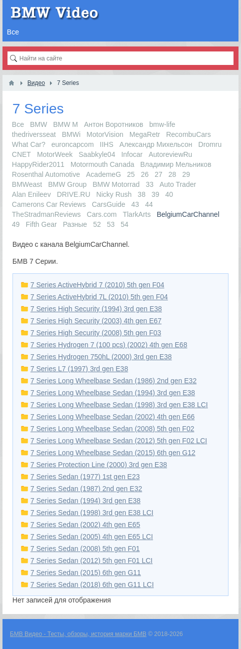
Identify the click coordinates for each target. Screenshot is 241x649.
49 (16, 224)
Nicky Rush (114, 194)
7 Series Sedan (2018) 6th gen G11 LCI (92, 585)
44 (149, 204)
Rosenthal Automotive (46, 174)
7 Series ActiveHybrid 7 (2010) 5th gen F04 (97, 285)
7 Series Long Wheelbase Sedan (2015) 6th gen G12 (113, 453)
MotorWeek (54, 154)
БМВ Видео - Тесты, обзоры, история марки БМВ (78, 634)
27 (158, 174)
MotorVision (105, 134)
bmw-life (163, 124)
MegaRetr (145, 134)
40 (170, 194)
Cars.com (102, 214)
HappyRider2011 (38, 164)
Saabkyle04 (96, 154)
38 (142, 194)
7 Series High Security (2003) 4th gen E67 (96, 321)
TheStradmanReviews (46, 214)
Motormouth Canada (102, 164)
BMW (38, 124)
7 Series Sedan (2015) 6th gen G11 (85, 573)
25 (131, 174)
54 (124, 224)
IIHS (107, 144)
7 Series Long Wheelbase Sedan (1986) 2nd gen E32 (113, 381)
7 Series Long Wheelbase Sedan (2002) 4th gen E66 (112, 417)
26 (145, 174)
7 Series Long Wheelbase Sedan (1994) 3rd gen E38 (112, 393)
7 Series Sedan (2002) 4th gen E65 (85, 525)
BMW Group (67, 184)
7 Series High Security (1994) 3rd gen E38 (96, 309)
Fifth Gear (41, 224)
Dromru (210, 144)
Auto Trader (178, 184)
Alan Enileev (31, 194)
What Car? (29, 144)
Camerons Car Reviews (49, 204)
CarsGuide (109, 204)
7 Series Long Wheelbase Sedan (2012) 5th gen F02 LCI (118, 441)
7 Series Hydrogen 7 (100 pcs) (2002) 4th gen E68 (109, 345)
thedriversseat (34, 134)
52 (97, 224)
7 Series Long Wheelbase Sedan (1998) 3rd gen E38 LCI (119, 405)
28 (172, 174)
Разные (75, 224)
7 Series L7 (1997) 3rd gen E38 (79, 369)
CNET (21, 154)
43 (136, 204)
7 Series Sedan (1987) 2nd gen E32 (86, 489)
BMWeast (27, 184)
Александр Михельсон (156, 144)
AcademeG (103, 174)
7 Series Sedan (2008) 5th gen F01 (85, 549)
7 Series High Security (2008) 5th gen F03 (95, 333)
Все (18, 124)
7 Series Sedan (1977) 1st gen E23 (85, 477)
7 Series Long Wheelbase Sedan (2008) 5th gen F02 (112, 429)
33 (150, 184)
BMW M (65, 124)
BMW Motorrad (116, 184)
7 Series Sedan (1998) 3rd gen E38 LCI (92, 513)
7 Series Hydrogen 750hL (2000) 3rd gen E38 (101, 357)
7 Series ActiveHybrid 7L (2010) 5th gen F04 (99, 297)
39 (156, 194)
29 (186, 174)
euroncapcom (73, 144)
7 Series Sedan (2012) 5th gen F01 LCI (91, 561)
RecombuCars (188, 134)
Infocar (131, 154)
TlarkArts (136, 214)
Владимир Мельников (176, 164)
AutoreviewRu (170, 154)
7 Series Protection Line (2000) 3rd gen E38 (98, 465)
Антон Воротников (114, 124)
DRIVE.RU (73, 194)
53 (111, 224)
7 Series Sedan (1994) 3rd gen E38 (85, 501)
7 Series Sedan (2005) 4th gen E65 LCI (91, 537)
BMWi (71, 134)
